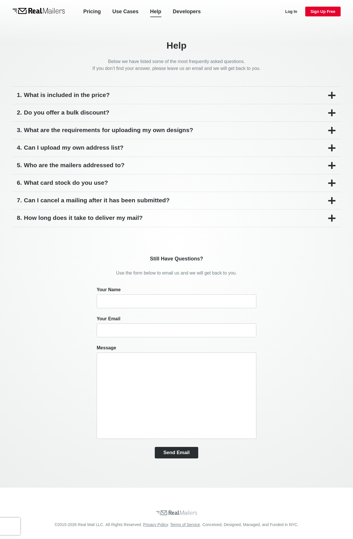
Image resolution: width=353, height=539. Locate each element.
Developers (187, 11)
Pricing (92, 11)
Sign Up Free (322, 11)
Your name (109, 289)
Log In (291, 11)
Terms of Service (185, 524)
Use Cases (125, 11)
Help (155, 11)
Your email (108, 318)
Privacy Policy (155, 524)
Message (106, 347)
